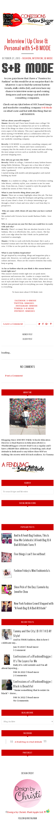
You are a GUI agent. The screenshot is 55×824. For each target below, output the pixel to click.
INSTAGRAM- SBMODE (27, 305)
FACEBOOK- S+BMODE (26, 300)
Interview (37, 58)
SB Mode (48, 58)
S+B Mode (46, 107)
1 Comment (19, 650)
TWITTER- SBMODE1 (24, 303)
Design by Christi (16, 812)
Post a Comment (14, 375)
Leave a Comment (13, 324)
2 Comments (20, 675)
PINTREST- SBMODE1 (25, 311)
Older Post (27, 339)
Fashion (26, 58)
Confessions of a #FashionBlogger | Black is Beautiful (32, 684)
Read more (33, 647)
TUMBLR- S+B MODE (24, 308)
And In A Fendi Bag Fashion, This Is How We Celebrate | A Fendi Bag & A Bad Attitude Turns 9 (32, 540)
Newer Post (27, 334)
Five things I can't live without (29, 554)
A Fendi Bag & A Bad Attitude (28, 742)
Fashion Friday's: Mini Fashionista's (32, 570)
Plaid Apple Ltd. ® (36, 812)
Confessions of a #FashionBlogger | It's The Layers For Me (32, 658)
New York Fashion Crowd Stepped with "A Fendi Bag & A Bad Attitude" (34, 605)
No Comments (21, 700)
